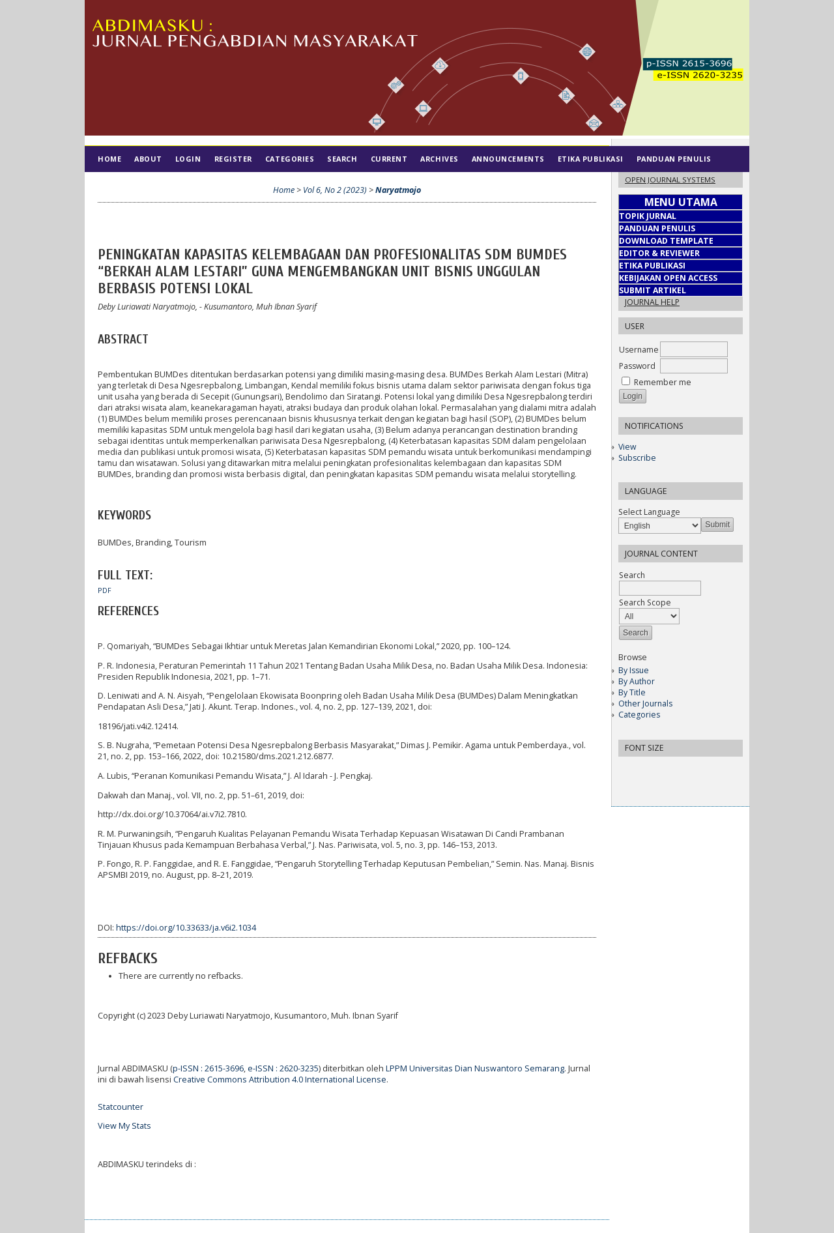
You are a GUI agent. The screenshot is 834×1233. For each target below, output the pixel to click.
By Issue (633, 670)
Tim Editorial (127, 185)
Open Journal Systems (670, 179)
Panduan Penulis (674, 159)
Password (637, 365)
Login (188, 159)
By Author (636, 681)
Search (342, 159)
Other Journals (645, 703)
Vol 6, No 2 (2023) (335, 190)
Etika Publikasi (591, 159)
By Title (632, 692)
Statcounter (120, 1106)
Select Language (649, 511)
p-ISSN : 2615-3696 (208, 1068)
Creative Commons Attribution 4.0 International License (279, 1079)
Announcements (508, 159)
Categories (639, 714)
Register (233, 159)
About (148, 159)
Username (639, 349)
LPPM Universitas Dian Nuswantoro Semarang (475, 1068)
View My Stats (124, 1125)
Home (109, 159)
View (627, 446)
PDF (104, 590)
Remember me (662, 382)
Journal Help (652, 302)
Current (389, 159)
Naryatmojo (398, 190)
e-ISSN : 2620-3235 (283, 1068)
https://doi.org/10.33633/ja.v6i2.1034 (186, 927)
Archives (439, 159)
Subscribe (637, 457)
